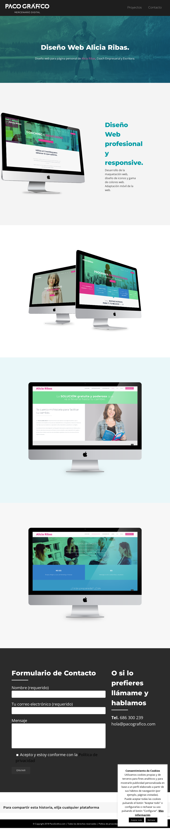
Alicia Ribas (88, 58)
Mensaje (59, 728)
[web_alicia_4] (85, 383)
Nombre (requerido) (59, 690)
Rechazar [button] (151, 820)
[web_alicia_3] (85, 529)
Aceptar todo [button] (136, 820)
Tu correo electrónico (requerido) (59, 707)
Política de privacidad (108, 823)
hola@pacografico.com (133, 724)
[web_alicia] (85, 251)
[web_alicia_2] (42, 114)
